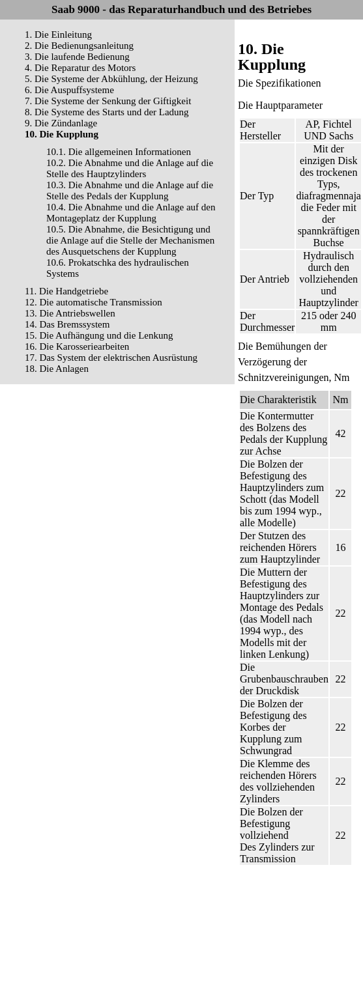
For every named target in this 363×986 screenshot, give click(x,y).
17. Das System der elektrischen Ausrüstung (111, 357)
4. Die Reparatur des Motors (80, 68)
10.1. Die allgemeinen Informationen (118, 152)
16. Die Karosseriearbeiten (77, 346)
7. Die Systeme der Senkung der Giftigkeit (108, 101)
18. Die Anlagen (57, 368)
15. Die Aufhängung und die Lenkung (99, 335)
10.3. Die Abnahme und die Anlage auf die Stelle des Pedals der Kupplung (129, 190)
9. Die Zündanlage (61, 123)
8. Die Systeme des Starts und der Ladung (107, 112)
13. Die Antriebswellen (70, 313)
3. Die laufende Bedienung (77, 56)
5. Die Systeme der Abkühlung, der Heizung (111, 79)
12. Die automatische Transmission (93, 302)
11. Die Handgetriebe (66, 291)
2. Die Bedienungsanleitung (79, 45)
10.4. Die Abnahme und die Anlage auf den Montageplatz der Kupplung (131, 212)
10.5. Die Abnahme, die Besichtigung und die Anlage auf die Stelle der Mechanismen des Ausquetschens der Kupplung (130, 240)
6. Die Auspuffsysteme (69, 90)
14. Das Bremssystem (67, 324)
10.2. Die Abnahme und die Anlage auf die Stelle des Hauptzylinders (129, 168)
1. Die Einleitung (58, 34)
